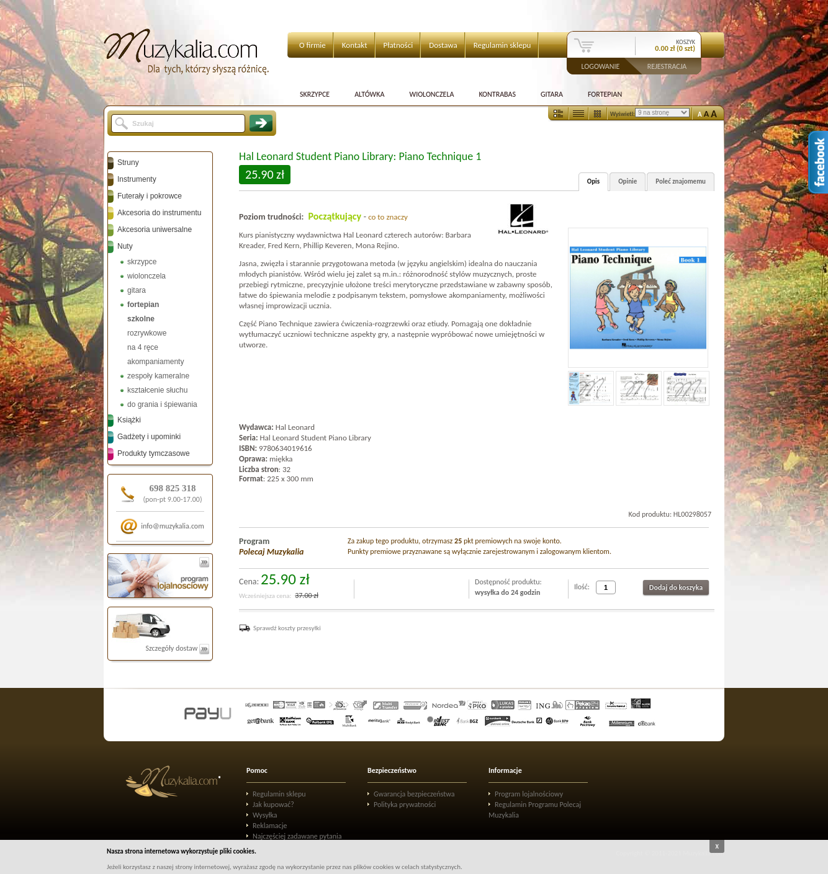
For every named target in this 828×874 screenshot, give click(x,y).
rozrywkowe (146, 333)
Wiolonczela (431, 94)
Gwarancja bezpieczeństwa (414, 794)
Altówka (369, 94)
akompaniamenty (155, 361)
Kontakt (354, 45)
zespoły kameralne (158, 376)
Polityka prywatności (405, 804)
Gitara (552, 94)
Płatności (398, 45)
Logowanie (601, 65)
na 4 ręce (142, 347)
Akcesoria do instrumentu (159, 212)
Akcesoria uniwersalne (154, 229)
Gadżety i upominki (149, 436)
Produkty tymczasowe (153, 453)
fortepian (143, 304)
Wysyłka (265, 815)
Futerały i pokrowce (149, 196)
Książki (129, 420)
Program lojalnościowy (529, 794)
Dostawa (443, 45)
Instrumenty (136, 179)
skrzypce (141, 261)
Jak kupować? (273, 804)
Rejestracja (667, 65)
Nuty (125, 246)
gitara (136, 290)
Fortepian (605, 94)
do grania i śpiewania (162, 404)
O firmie (312, 45)
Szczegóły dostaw (177, 648)
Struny (128, 162)
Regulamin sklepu (502, 45)
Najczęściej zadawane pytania (297, 836)
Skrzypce (315, 94)
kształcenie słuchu (157, 390)
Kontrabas (497, 94)
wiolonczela (146, 276)
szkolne (141, 318)
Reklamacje (270, 825)
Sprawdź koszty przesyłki (287, 628)
